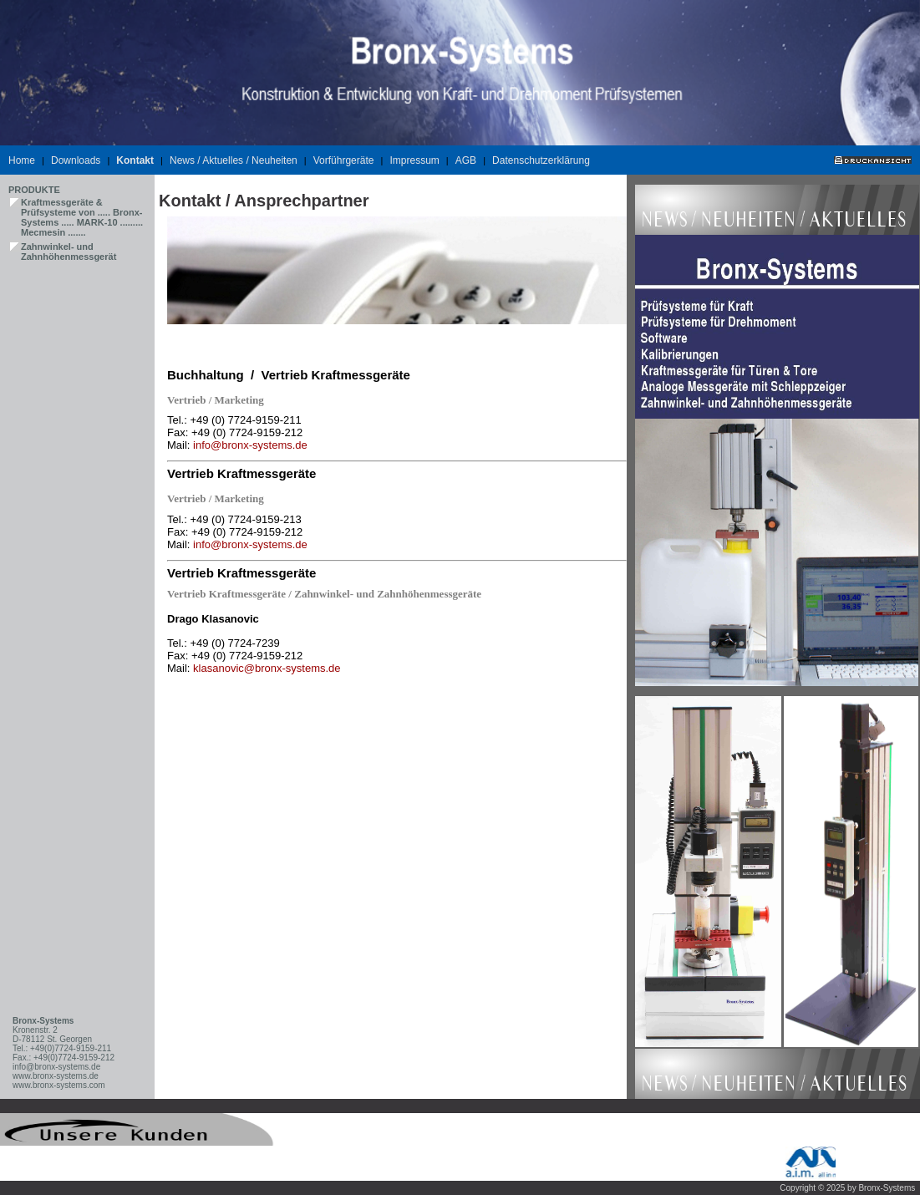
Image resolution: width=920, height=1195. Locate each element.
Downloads (75, 160)
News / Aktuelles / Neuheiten (233, 160)
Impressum (414, 160)
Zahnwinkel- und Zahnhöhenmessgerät (68, 252)
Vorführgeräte (343, 160)
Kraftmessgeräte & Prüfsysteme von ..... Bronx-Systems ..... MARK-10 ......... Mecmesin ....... (82, 217)
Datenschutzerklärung (541, 160)
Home (21, 160)
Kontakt (135, 160)
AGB (465, 160)
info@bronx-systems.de (250, 445)
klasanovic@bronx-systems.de (266, 668)
